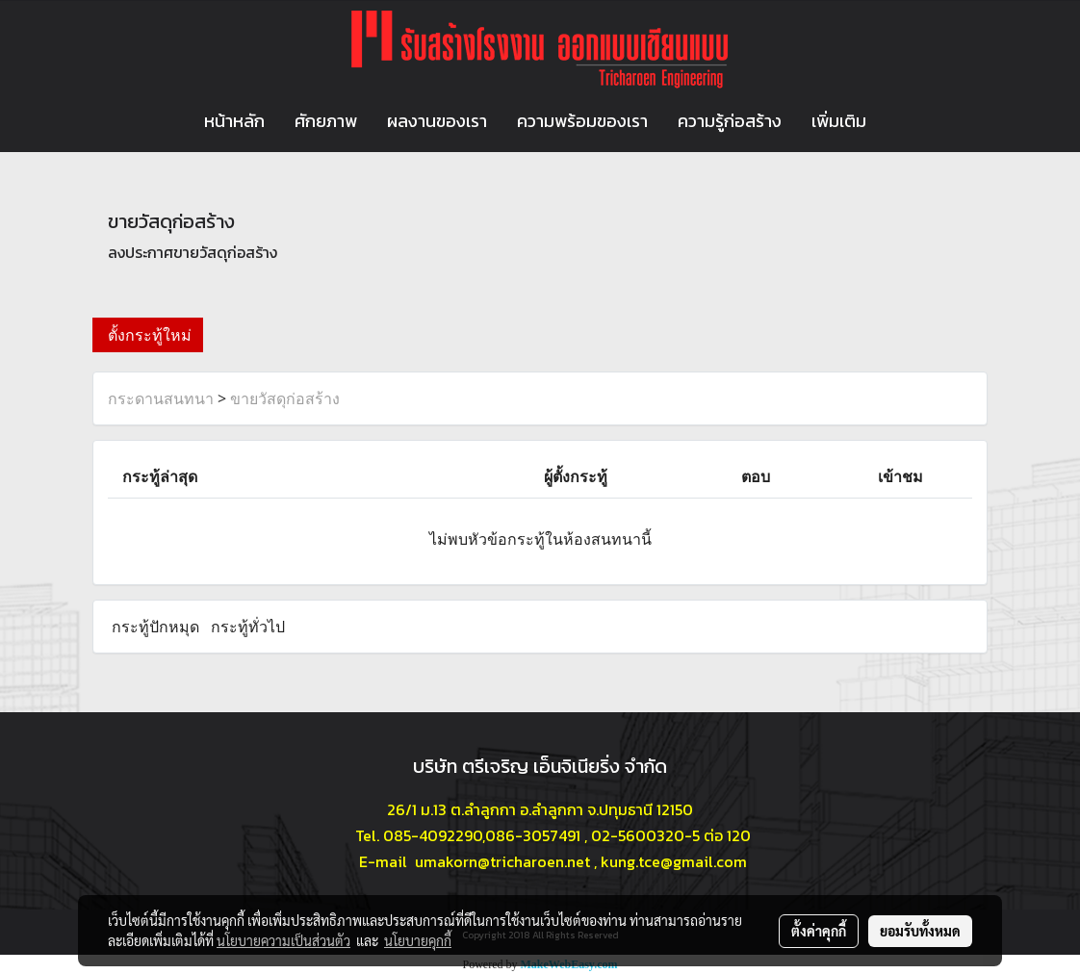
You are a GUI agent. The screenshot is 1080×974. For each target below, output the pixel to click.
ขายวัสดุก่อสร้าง (285, 398)
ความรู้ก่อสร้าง (730, 121)
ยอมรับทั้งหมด (920, 930)
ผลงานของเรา (437, 121)
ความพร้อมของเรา (582, 121)
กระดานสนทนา (161, 398)
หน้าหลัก (234, 121)
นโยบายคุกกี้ (417, 940)
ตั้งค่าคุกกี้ (818, 930)
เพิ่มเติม (838, 121)
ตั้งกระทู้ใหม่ (148, 335)
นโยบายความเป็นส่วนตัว (283, 940)
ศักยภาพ (326, 121)
